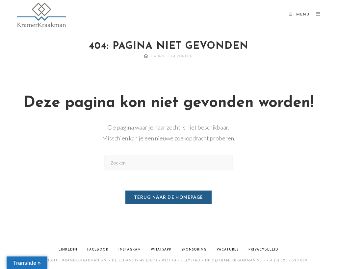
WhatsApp (161, 250)
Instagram (129, 250)
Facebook (98, 250)
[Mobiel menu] (300, 14)
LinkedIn (68, 250)
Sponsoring (194, 250)
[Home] (146, 56)
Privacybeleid (263, 250)
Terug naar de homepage (168, 197)
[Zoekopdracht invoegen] (168, 162)
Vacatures (228, 250)
